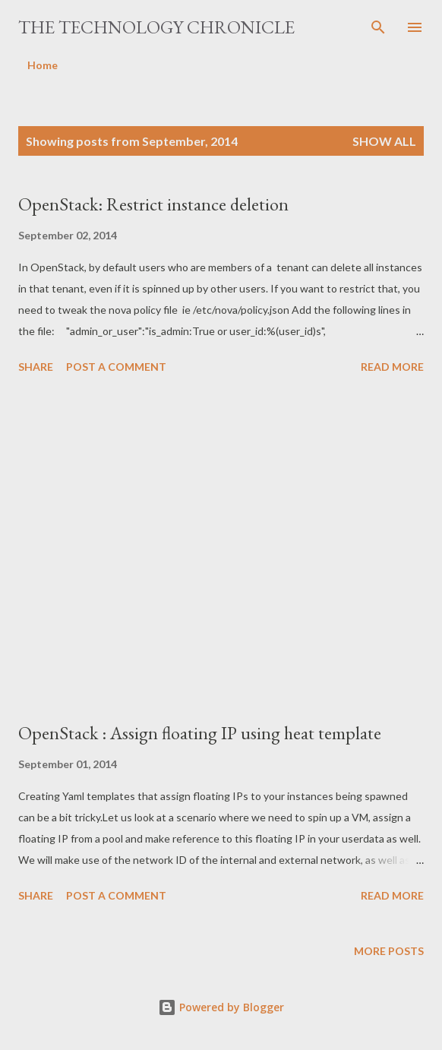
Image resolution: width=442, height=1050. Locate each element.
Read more (392, 366)
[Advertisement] (221, 550)
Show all (384, 141)
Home (42, 65)
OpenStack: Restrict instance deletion (153, 204)
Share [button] (35, 366)
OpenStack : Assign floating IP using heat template (199, 733)
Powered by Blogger (221, 1007)
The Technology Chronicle (156, 27)
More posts (389, 950)
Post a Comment (116, 366)
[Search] (378, 27)
